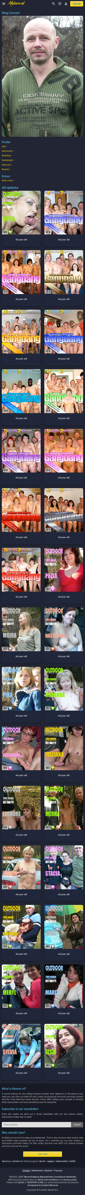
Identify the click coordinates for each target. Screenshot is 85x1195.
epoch (42, 1161)
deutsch (48, 1170)
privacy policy (70, 1179)
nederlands (37, 1170)
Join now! (42, 1154)
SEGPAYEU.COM (35, 1182)
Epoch (21, 1182)
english (26, 1170)
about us (6, 1161)
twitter (72, 1161)
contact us (17, 1161)
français (58, 1170)
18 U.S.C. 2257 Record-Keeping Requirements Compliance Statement (42, 1177)
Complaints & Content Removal (42, 1185)
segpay (50, 1161)
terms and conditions (48, 1179)
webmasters (62, 1161)
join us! (77, 4)
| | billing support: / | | (39, 1161)
